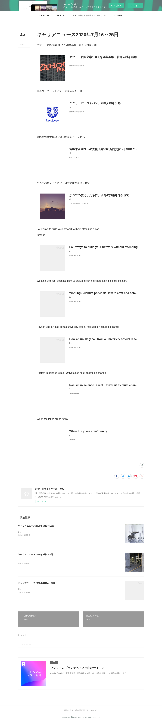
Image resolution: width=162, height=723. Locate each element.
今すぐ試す (116, 5)
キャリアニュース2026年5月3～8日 (35, 554)
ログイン (135, 5)
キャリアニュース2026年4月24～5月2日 (38, 583)
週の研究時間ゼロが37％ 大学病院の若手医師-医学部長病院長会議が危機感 (50, 589)
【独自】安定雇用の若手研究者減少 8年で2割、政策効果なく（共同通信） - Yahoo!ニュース (58, 560)
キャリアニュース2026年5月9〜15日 (36, 526)
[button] (43, 15)
